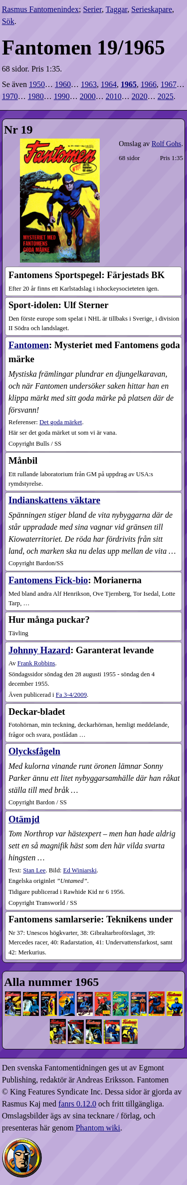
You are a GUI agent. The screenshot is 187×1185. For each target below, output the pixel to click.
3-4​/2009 (71, 694)
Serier (92, 9)
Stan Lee (34, 870)
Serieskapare (151, 9)
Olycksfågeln (34, 751)
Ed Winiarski (80, 870)
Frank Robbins (36, 663)
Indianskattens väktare (54, 500)
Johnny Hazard (39, 650)
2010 (114, 96)
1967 (169, 84)
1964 (109, 84)
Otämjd (23, 819)
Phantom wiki (98, 1127)
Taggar (117, 9)
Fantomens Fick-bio (48, 580)
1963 (89, 84)
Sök (8, 21)
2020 (140, 96)
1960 (63, 84)
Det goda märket (60, 422)
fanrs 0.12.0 (77, 1103)
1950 (37, 84)
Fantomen (28, 345)
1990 (62, 96)
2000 (88, 96)
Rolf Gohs (167, 144)
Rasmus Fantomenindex (40, 9)
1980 (36, 96)
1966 (149, 84)
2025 (166, 96)
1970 (10, 96)
